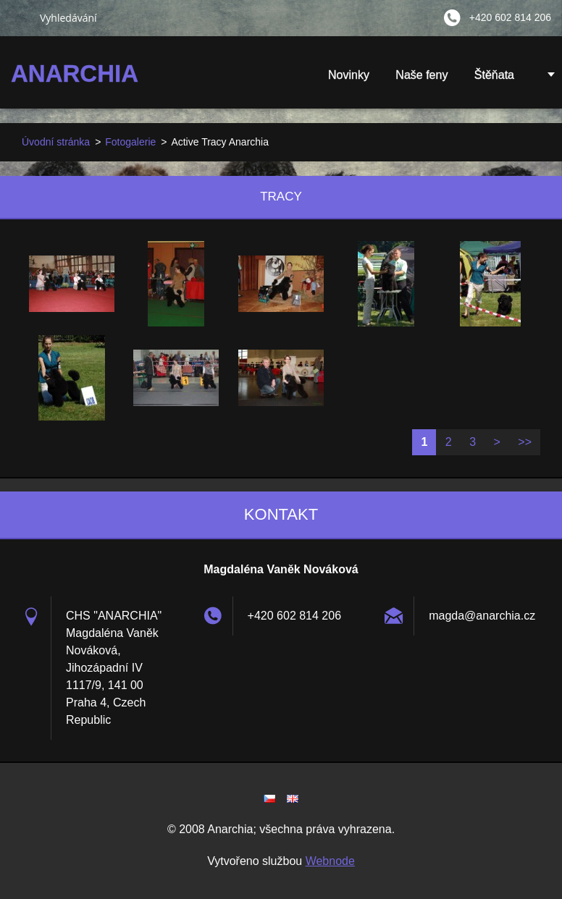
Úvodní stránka (56, 142)
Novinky (348, 75)
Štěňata (494, 79)
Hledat (19, 17)
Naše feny (421, 75)
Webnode (330, 861)
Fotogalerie (130, 142)
